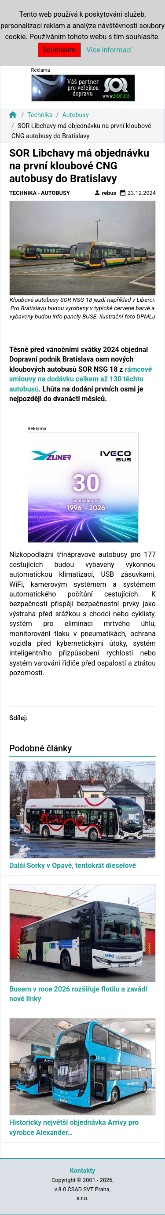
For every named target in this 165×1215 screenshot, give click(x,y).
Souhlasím (59, 50)
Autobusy (75, 115)
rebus (105, 192)
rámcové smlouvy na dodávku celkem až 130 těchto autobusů (80, 379)
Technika (40, 115)
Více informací (109, 50)
